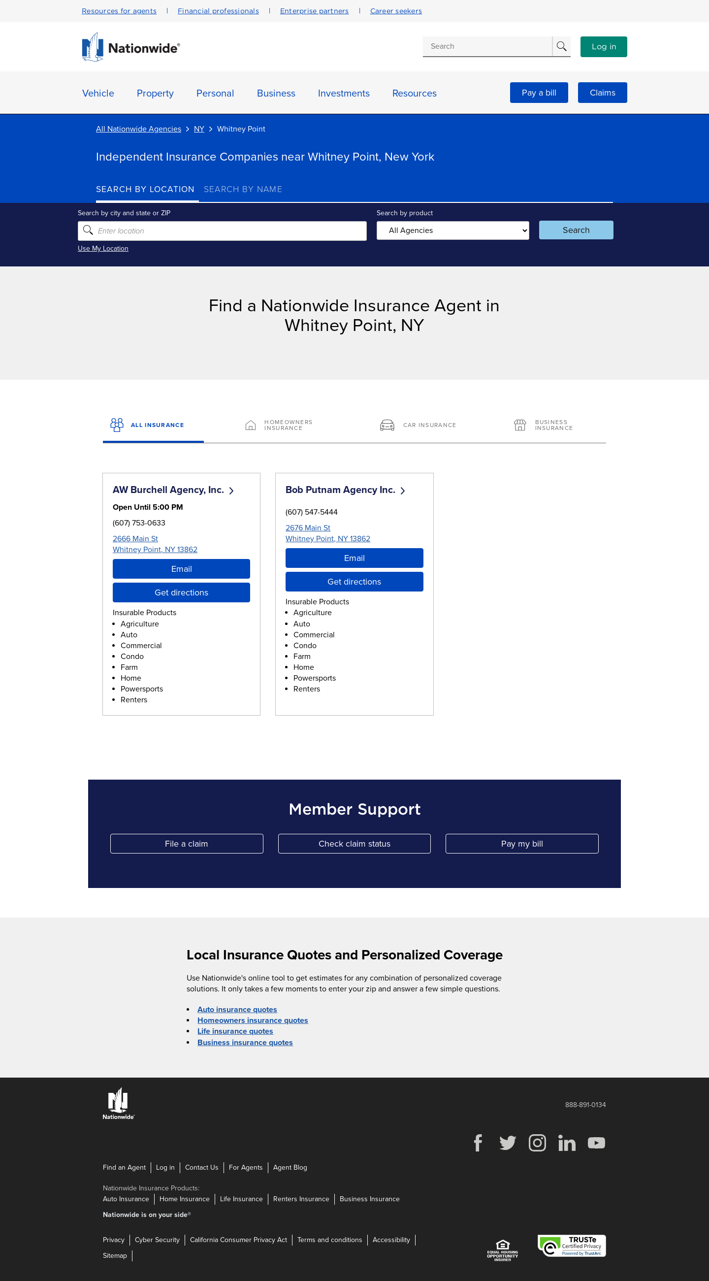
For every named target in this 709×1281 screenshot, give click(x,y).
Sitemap (115, 1255)
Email (181, 568)
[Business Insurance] (555, 426)
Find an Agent (124, 1167)
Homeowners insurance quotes (252, 1020)
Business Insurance (370, 1198)
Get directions (181, 592)
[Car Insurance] (421, 426)
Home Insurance (185, 1198)
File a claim (214, 846)
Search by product (403, 213)
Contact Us (202, 1167)
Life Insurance (241, 1198)
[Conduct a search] (487, 46)
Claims (602, 92)
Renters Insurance (301, 1198)
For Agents (246, 1167)
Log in (604, 46)
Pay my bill (550, 846)
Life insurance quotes (235, 1031)
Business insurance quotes (245, 1042)
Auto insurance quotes (237, 1010)
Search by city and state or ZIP (142, 213)
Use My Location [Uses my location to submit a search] (121, 248)
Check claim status (375, 846)
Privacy (114, 1240)
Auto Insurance (126, 1198)
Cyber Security (157, 1240)
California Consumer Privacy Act (238, 1240)
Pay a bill (539, 92)
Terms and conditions (329, 1240)
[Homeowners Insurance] (287, 426)
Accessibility (391, 1240)
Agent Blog (290, 1167)
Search (564, 230)
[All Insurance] (153, 426)
